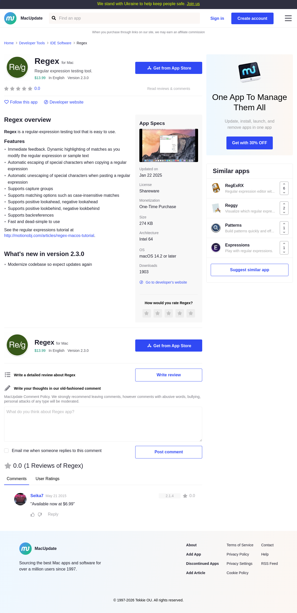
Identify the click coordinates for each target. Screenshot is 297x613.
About (191, 545)
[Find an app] (53, 18)
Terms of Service (240, 545)
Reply (53, 514)
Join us (193, 3)
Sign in (217, 18)
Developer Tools (32, 43)
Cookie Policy (238, 573)
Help (265, 554)
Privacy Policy (238, 554)
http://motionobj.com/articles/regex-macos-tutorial (49, 235)
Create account (252, 18)
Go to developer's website (163, 282)
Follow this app (21, 102)
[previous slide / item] (143, 145)
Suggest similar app (249, 270)
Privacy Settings (239, 563)
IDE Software (60, 43)
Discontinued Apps (202, 563)
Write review (169, 375)
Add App (193, 554)
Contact (267, 545)
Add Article (195, 573)
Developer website (64, 102)
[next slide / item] (194, 145)
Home (9, 43)
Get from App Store (168, 68)
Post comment (169, 452)
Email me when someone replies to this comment (57, 450)
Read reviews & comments (168, 89)
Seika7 (37, 495)
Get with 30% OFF (249, 143)
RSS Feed (269, 563)
